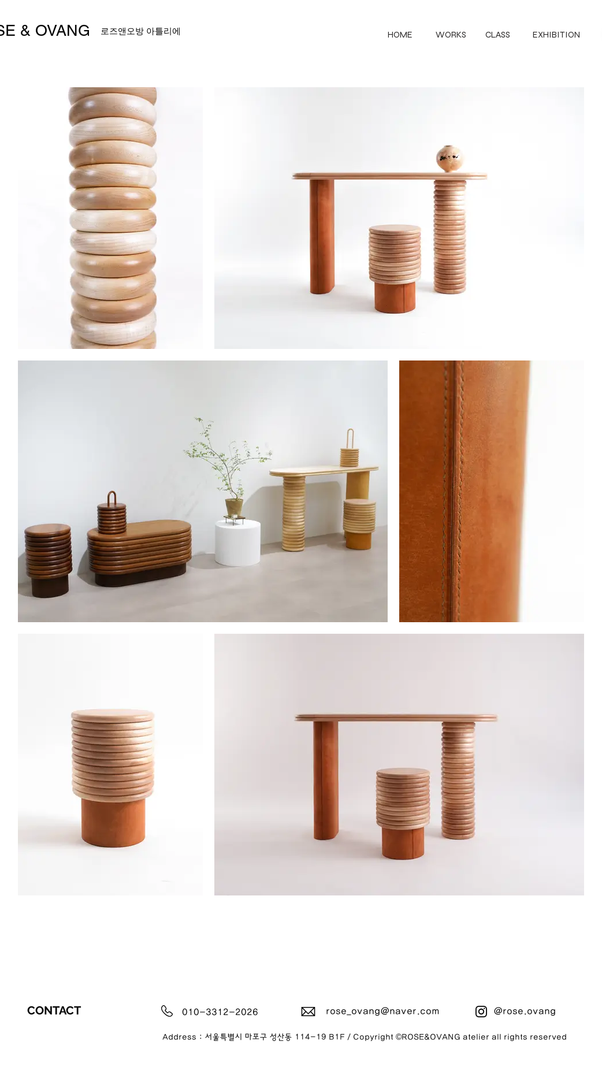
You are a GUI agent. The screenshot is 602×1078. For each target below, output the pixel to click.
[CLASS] (497, 34)
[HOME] (400, 34)
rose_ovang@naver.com (383, 1011)
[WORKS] (451, 34)
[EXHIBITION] (556, 34)
